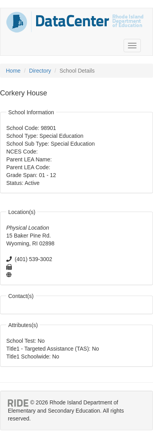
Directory (40, 71)
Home (13, 71)
